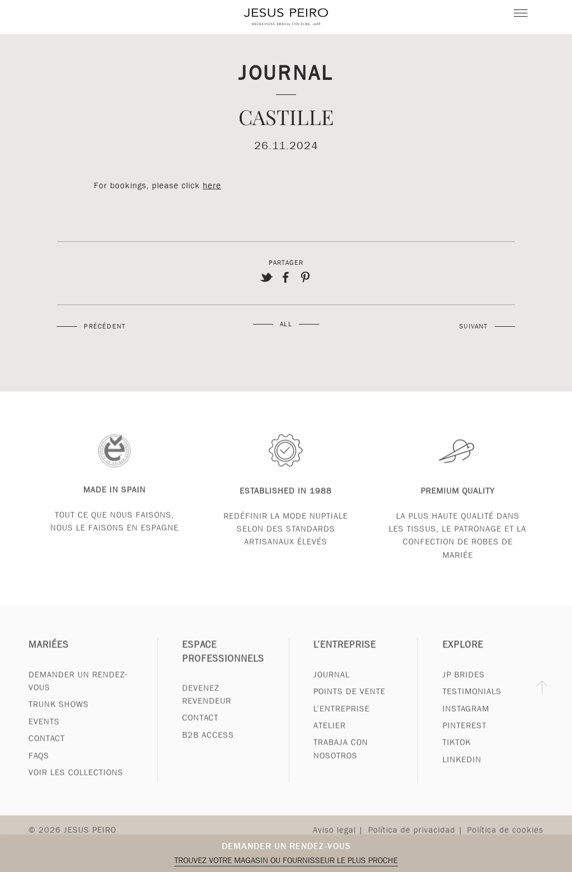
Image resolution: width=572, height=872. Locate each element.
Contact (46, 749)
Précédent (105, 326)
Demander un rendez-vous (286, 846)
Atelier (329, 736)
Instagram (465, 719)
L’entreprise (344, 656)
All (286, 324)
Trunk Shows (58, 715)
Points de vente (349, 702)
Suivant (473, 326)
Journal (286, 72)
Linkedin (462, 770)
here (212, 185)
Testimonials (472, 702)
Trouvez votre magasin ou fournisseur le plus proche (286, 860)
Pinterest (464, 736)
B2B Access (208, 745)
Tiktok (456, 753)
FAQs (38, 766)
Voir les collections (75, 783)
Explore (462, 656)
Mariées (48, 656)
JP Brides (463, 685)
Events (44, 732)
